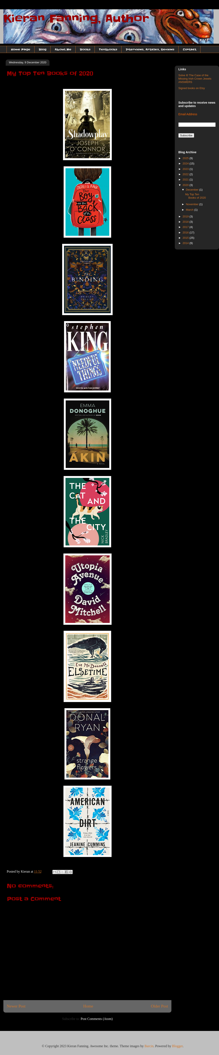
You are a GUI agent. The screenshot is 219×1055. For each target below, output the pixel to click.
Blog (42, 49)
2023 (186, 169)
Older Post (159, 1006)
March (190, 209)
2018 (186, 221)
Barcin (149, 1046)
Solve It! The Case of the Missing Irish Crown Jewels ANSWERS (194, 78)
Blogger (177, 1046)
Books (85, 49)
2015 (186, 237)
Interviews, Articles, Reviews (150, 49)
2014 (186, 243)
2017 (186, 227)
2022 (186, 174)
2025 (186, 158)
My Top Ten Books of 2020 (195, 196)
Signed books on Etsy (191, 88)
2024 (186, 163)
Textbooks (108, 49)
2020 (186, 185)
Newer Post (16, 1006)
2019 (186, 216)
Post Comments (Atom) (97, 1019)
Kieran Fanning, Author (76, 18)
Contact (189, 49)
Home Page (20, 49)
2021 (186, 179)
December (192, 189)
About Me (63, 49)
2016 (186, 232)
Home (88, 1006)
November (192, 204)
